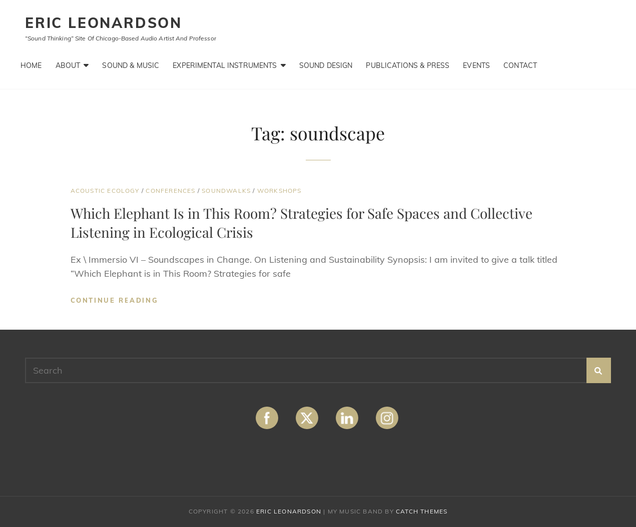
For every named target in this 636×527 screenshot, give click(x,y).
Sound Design (326, 65)
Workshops (279, 190)
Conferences (170, 190)
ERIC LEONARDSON (103, 22)
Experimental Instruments (225, 65)
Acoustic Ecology (105, 190)
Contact (520, 65)
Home (31, 65)
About (68, 65)
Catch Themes (421, 511)
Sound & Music (130, 65)
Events (476, 65)
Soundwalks (226, 190)
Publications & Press (407, 65)
